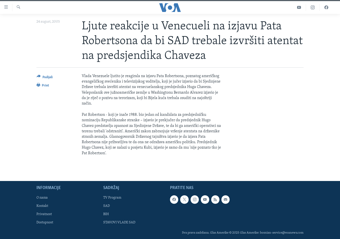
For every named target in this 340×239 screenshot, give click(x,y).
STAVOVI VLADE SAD (119, 222)
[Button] (45, 77)
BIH (106, 214)
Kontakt (42, 206)
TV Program (112, 197)
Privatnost (44, 214)
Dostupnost (44, 222)
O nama (42, 197)
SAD (106, 206)
